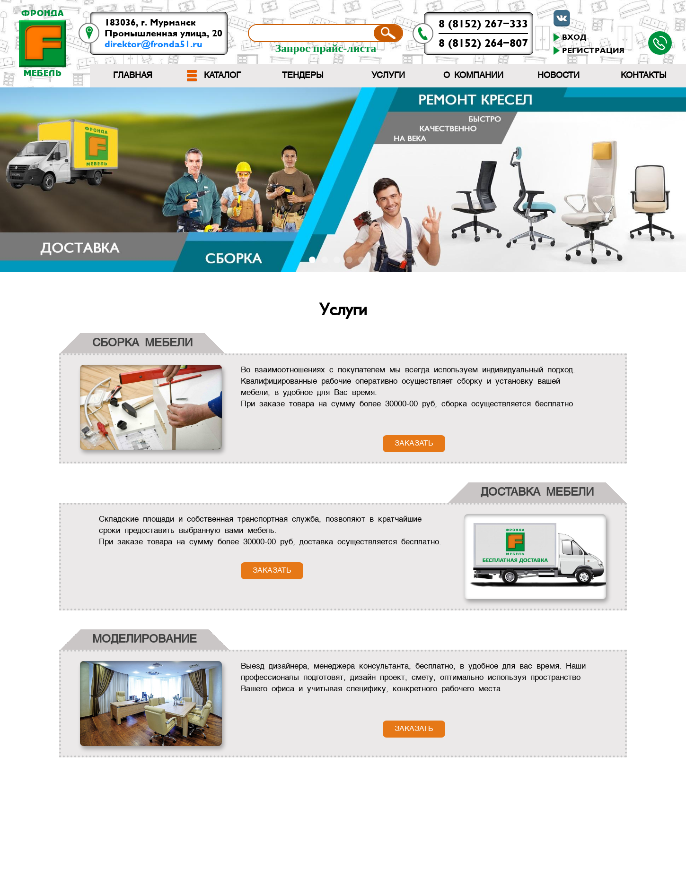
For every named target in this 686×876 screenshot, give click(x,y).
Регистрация (593, 50)
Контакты (644, 76)
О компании (473, 76)
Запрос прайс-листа (325, 48)
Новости (558, 76)
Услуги (388, 76)
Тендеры (303, 76)
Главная (132, 76)
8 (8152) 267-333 (483, 23)
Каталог (222, 76)
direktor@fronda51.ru (153, 44)
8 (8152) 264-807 (483, 43)
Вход (574, 37)
